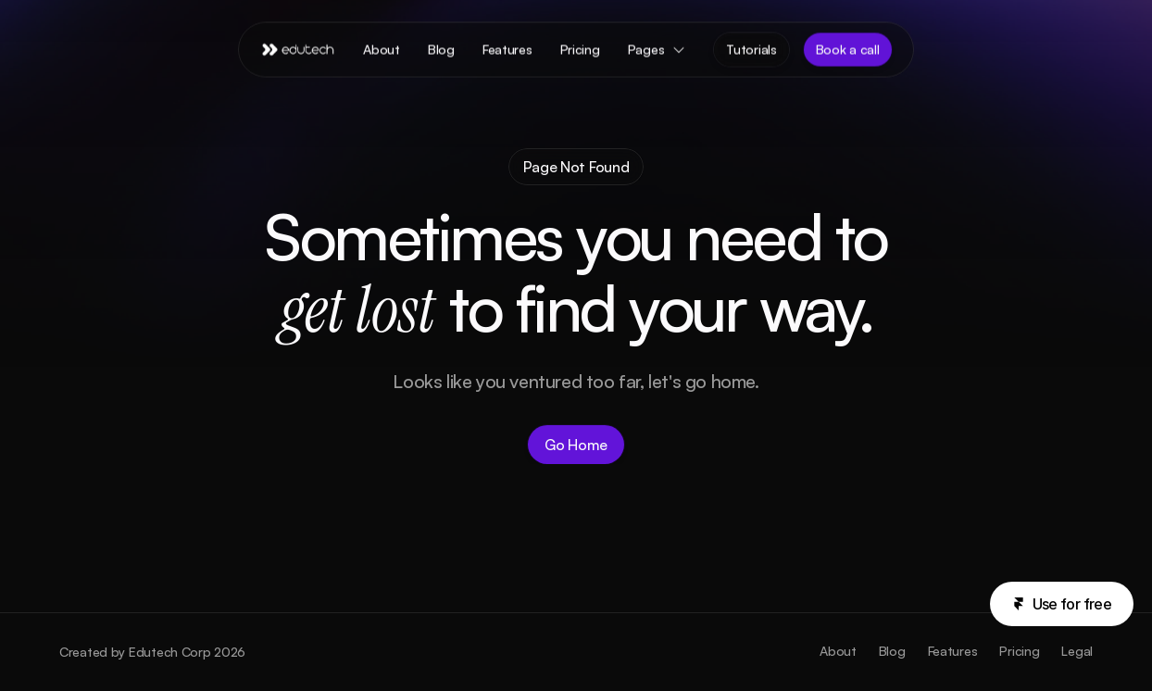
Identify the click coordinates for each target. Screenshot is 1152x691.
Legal (1077, 651)
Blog (892, 651)
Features (953, 651)
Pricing (1019, 651)
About (838, 651)
